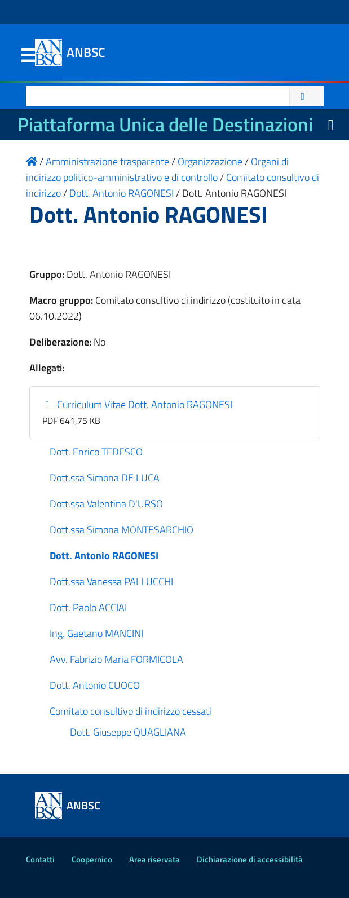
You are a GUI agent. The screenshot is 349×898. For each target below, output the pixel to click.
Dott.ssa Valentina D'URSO (106, 503)
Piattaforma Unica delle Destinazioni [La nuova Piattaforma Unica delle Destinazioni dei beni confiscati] (165, 124)
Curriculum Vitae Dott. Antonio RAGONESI (137, 404)
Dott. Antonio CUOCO (95, 685)
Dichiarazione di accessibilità (250, 859)
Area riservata (154, 859)
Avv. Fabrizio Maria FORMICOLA (116, 659)
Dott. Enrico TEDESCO (96, 451)
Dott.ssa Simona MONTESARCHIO (121, 529)
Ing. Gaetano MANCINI (96, 633)
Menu (28, 56)
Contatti (40, 859)
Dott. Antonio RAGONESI (104, 555)
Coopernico (92, 859)
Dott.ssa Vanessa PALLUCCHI (111, 581)
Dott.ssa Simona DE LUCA (105, 477)
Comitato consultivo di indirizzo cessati (130, 711)
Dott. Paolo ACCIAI (88, 607)
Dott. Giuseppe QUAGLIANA (128, 732)
